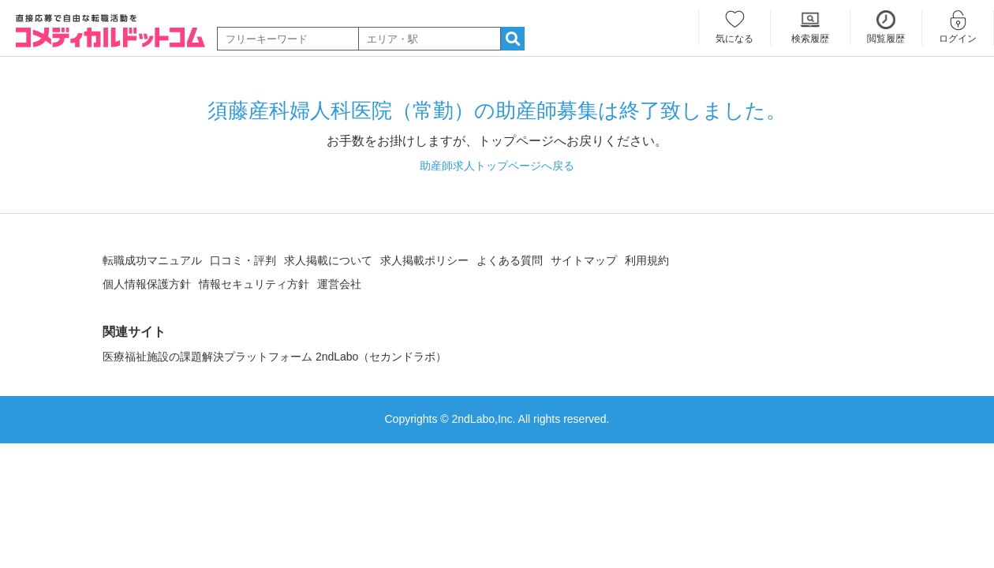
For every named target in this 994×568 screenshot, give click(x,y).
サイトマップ (584, 260)
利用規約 (647, 260)
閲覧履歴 (886, 38)
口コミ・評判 (243, 260)
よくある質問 (509, 260)
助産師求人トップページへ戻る (497, 165)
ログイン (958, 38)
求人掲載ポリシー (424, 260)
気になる (734, 38)
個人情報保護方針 (147, 284)
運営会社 (339, 284)
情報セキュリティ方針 (254, 284)
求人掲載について (328, 260)
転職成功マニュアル (152, 260)
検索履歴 (810, 38)
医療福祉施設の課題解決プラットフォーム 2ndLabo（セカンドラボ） (275, 356)
